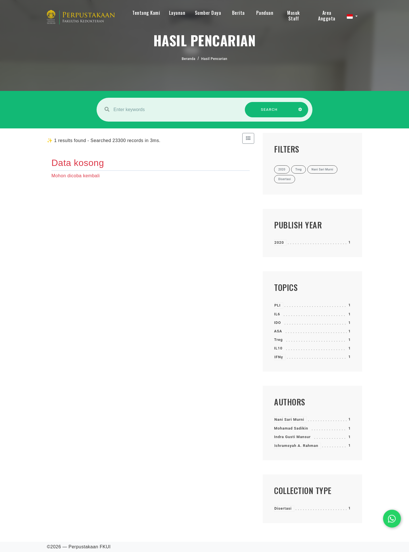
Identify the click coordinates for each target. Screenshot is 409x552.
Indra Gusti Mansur (292, 437)
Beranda (188, 59)
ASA (278, 331)
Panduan (265, 12)
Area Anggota (326, 15)
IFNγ (278, 357)
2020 (279, 242)
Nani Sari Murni (289, 419)
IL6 (277, 314)
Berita (238, 12)
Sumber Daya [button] (208, 12)
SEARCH (269, 112)
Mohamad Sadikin (291, 428)
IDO (277, 322)
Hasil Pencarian (214, 59)
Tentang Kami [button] (146, 12)
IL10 (278, 348)
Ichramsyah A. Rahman (296, 445)
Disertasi (283, 508)
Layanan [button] (177, 12)
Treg (278, 340)
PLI (277, 305)
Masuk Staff (293, 15)
